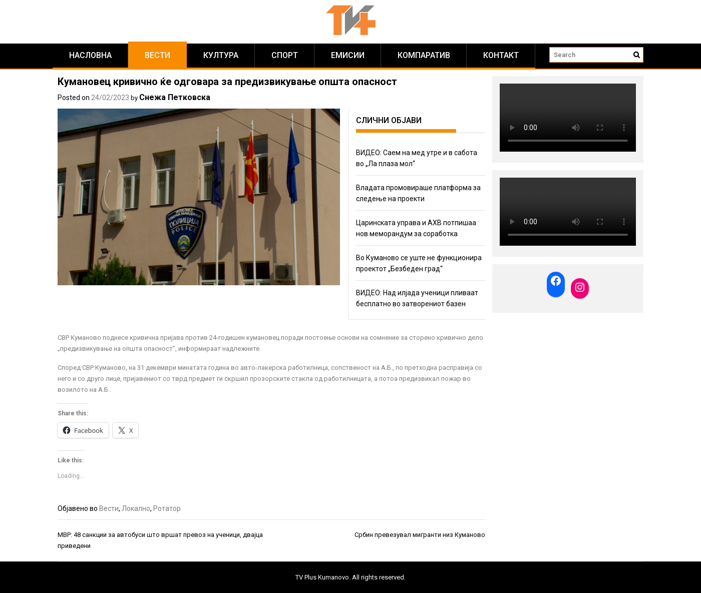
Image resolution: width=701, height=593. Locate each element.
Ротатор (167, 508)
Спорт (284, 55)
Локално (136, 508)
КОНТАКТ (501, 55)
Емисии (348, 55)
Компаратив (424, 55)
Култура (220, 55)
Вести (157, 55)
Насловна (90, 55)
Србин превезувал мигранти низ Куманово (420, 534)
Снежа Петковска (174, 97)
